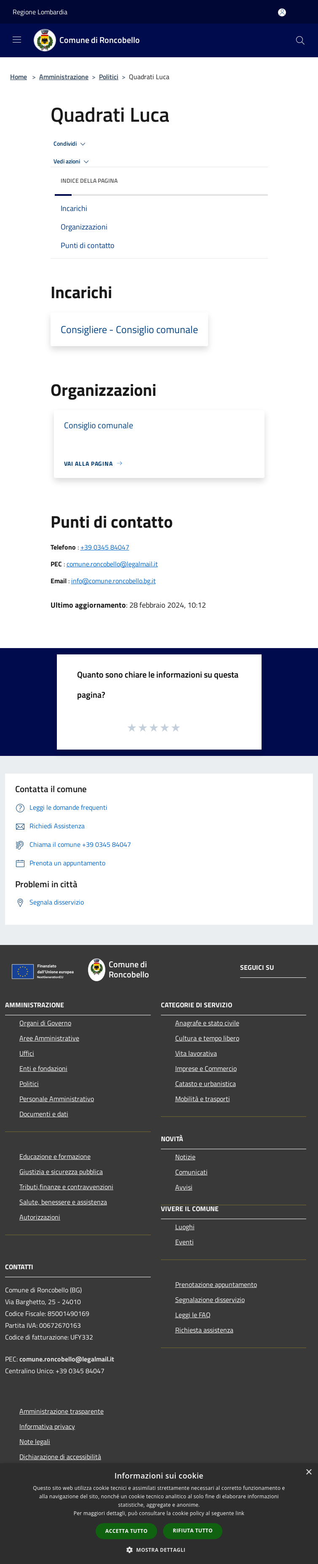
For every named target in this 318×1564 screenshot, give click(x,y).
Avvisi (183, 1187)
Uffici (26, 1053)
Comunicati (191, 1172)
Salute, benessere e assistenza (63, 1202)
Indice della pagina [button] (89, 180)
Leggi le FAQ (193, 1315)
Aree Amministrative (49, 1038)
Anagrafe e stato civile (207, 1023)
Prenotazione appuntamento (216, 1284)
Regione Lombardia (40, 12)
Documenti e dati (43, 1114)
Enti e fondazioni (43, 1068)
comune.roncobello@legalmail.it (112, 564)
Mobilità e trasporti (202, 1099)
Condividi (70, 144)
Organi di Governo (45, 1023)
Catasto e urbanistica (205, 1083)
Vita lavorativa (196, 1053)
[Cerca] (300, 40)
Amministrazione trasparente (61, 1411)
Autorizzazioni (39, 1217)
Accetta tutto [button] (126, 1531)
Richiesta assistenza (204, 1330)
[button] (159, 1549)
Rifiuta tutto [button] (193, 1530)
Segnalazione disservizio (210, 1299)
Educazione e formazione (55, 1156)
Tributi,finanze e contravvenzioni (66, 1187)
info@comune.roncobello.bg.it (113, 581)
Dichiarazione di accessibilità (60, 1457)
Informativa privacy (47, 1426)
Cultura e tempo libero (207, 1038)
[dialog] (159, 1513)
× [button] (308, 1472)
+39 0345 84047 (104, 547)
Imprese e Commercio (206, 1068)
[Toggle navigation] (17, 40)
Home (18, 77)
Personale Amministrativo (56, 1099)
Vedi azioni (72, 162)
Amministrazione (63, 77)
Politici (108, 77)
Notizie (185, 1157)
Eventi (184, 1242)
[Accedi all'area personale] (282, 12)
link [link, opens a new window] (239, 1513)
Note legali (34, 1441)
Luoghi (185, 1227)
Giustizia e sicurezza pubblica (61, 1171)
